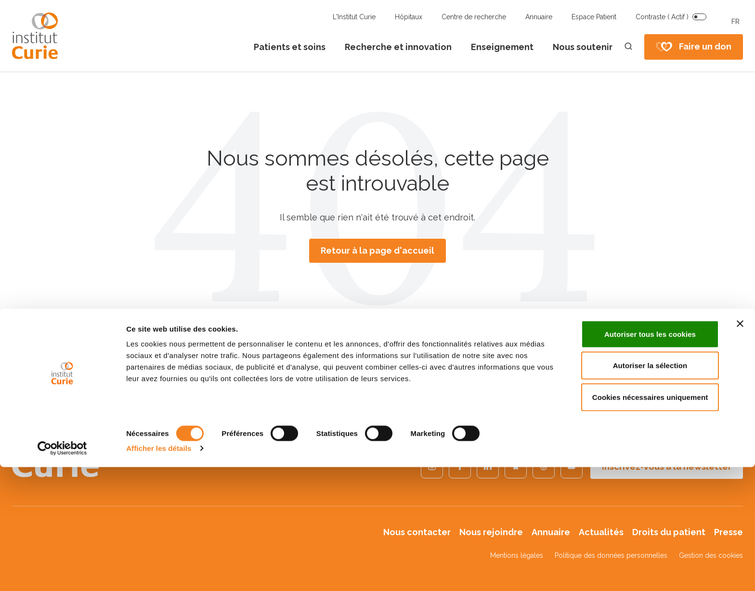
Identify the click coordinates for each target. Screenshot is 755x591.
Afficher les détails (158, 572)
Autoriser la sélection (650, 490)
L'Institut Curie (354, 17)
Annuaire (538, 17)
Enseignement (502, 47)
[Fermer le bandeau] (740, 447)
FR (735, 22)
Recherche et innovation (398, 47)
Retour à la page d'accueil (377, 250)
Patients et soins (289, 47)
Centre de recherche (474, 17)
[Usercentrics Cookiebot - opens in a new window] (62, 572)
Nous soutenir (582, 47)
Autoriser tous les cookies (650, 458)
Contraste (662, 17)
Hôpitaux (408, 17)
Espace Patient (594, 17)
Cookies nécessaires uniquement (650, 521)
